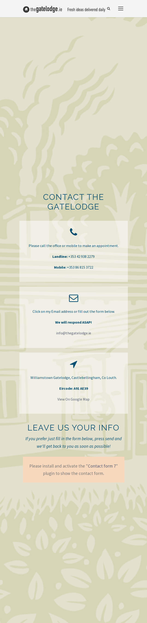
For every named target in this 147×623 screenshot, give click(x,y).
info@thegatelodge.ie (73, 333)
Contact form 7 (102, 466)
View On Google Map (73, 400)
